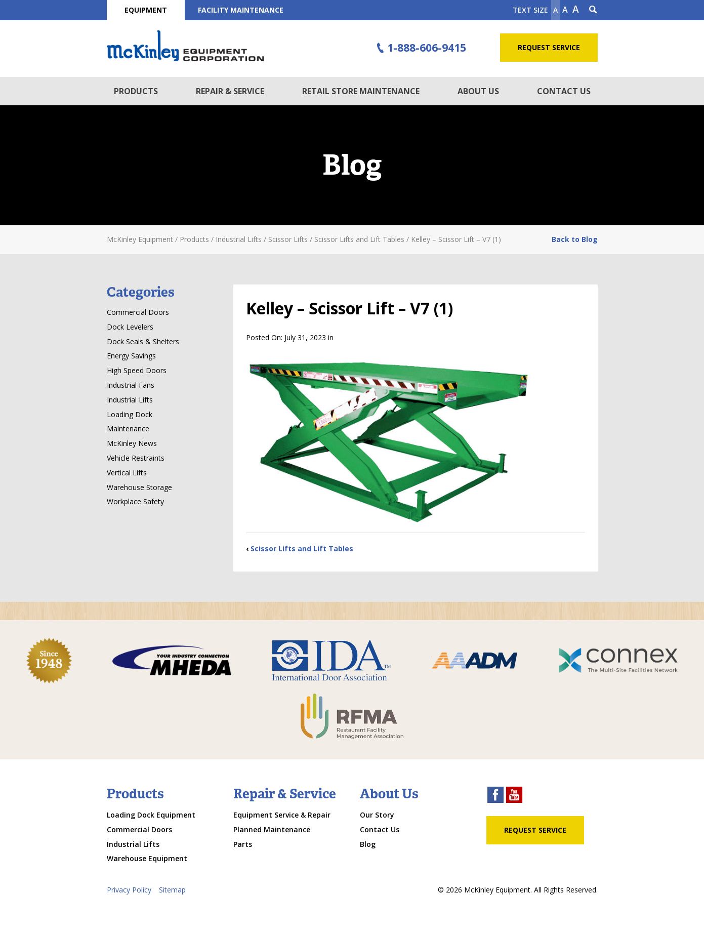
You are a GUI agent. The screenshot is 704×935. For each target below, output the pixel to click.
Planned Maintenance (271, 829)
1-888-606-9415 (420, 48)
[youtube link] (514, 796)
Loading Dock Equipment (151, 815)
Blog (368, 844)
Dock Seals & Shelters (143, 341)
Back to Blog (575, 239)
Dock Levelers (130, 327)
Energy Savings (131, 355)
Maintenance (128, 428)
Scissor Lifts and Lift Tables (302, 548)
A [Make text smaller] (555, 10)
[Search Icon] (593, 10)
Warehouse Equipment (147, 858)
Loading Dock (129, 414)
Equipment (146, 10)
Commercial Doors (138, 312)
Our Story (377, 815)
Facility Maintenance (240, 10)
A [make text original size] (565, 9)
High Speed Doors (137, 370)
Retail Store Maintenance (361, 91)
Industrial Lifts (130, 399)
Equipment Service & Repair (281, 815)
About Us (478, 91)
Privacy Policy (129, 890)
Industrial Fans (130, 385)
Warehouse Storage (139, 487)
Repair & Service (230, 91)
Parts (242, 844)
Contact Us (564, 91)
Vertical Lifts (127, 472)
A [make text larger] (575, 9)
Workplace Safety (135, 501)
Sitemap (172, 890)
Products (136, 91)
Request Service (549, 47)
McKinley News (132, 443)
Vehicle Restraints (135, 458)
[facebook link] (495, 796)
